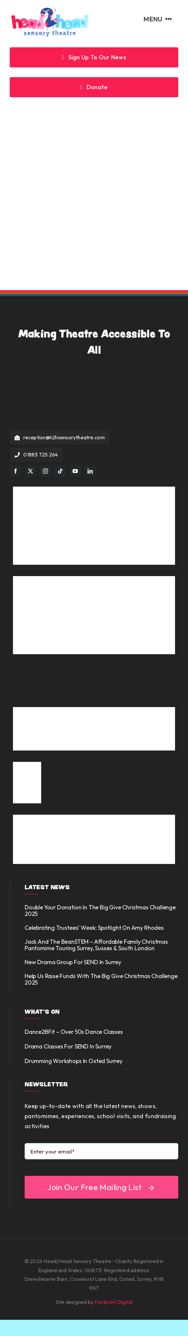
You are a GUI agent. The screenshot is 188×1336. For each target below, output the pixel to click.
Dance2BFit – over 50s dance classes (74, 1031)
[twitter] (30, 471)
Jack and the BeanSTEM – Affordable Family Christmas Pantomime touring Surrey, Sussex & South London (96, 945)
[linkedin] (90, 471)
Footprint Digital (114, 1302)
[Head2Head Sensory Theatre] (49, 9)
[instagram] (45, 471)
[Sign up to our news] (94, 57)
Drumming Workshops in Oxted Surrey (74, 1061)
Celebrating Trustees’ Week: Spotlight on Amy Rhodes (94, 927)
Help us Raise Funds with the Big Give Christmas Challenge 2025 (101, 979)
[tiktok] (60, 471)
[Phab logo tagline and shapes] (94, 817)
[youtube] (75, 471)
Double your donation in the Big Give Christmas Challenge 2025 (100, 910)
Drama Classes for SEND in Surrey (68, 1046)
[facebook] (15, 471)
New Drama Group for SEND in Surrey (73, 962)
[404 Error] (94, 124)
